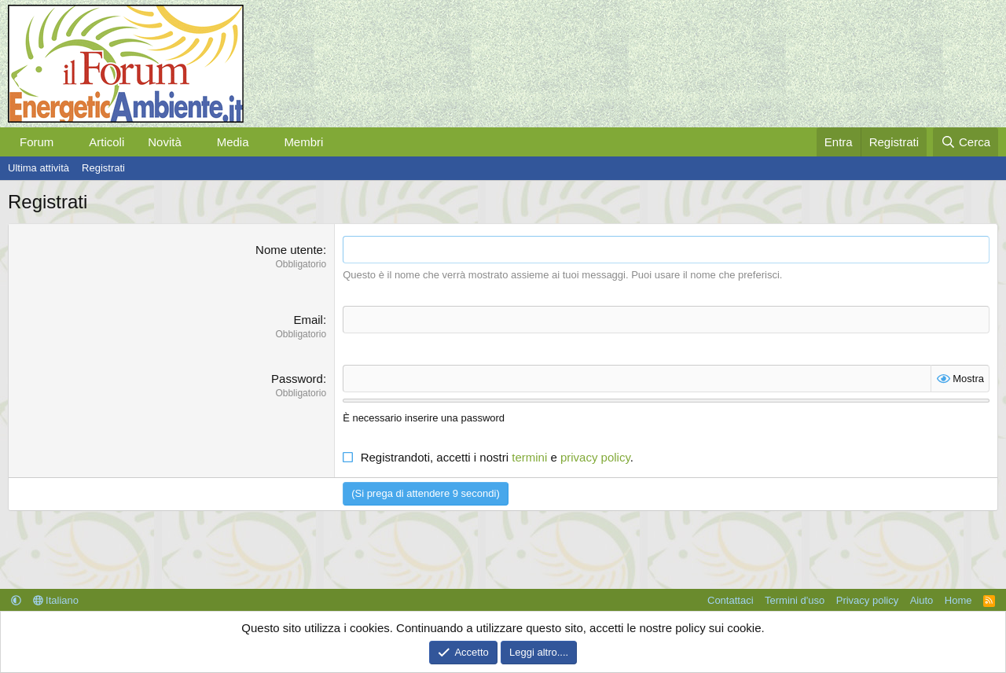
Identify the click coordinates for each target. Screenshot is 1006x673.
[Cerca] (965, 141)
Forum (36, 142)
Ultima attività (38, 168)
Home (958, 600)
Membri (303, 142)
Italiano (56, 600)
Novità (165, 142)
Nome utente (289, 249)
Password (297, 378)
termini (529, 457)
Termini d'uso (794, 600)
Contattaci (730, 600)
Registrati (103, 168)
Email (308, 319)
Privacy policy (867, 600)
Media (233, 142)
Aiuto (922, 600)
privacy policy (595, 457)
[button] (66, 141)
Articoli (106, 142)
